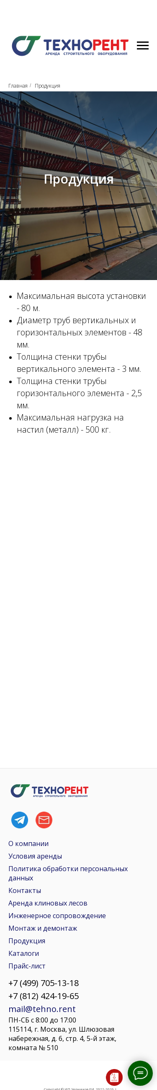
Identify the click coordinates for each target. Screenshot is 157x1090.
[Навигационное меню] (143, 46)
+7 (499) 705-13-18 (43, 983)
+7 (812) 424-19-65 (43, 996)
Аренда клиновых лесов (48, 903)
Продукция (26, 940)
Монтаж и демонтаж (42, 928)
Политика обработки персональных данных (68, 873)
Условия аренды (35, 856)
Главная (18, 85)
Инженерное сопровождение (57, 915)
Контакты (24, 890)
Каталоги (23, 953)
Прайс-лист (27, 966)
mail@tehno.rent (42, 1009)
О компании (28, 843)
